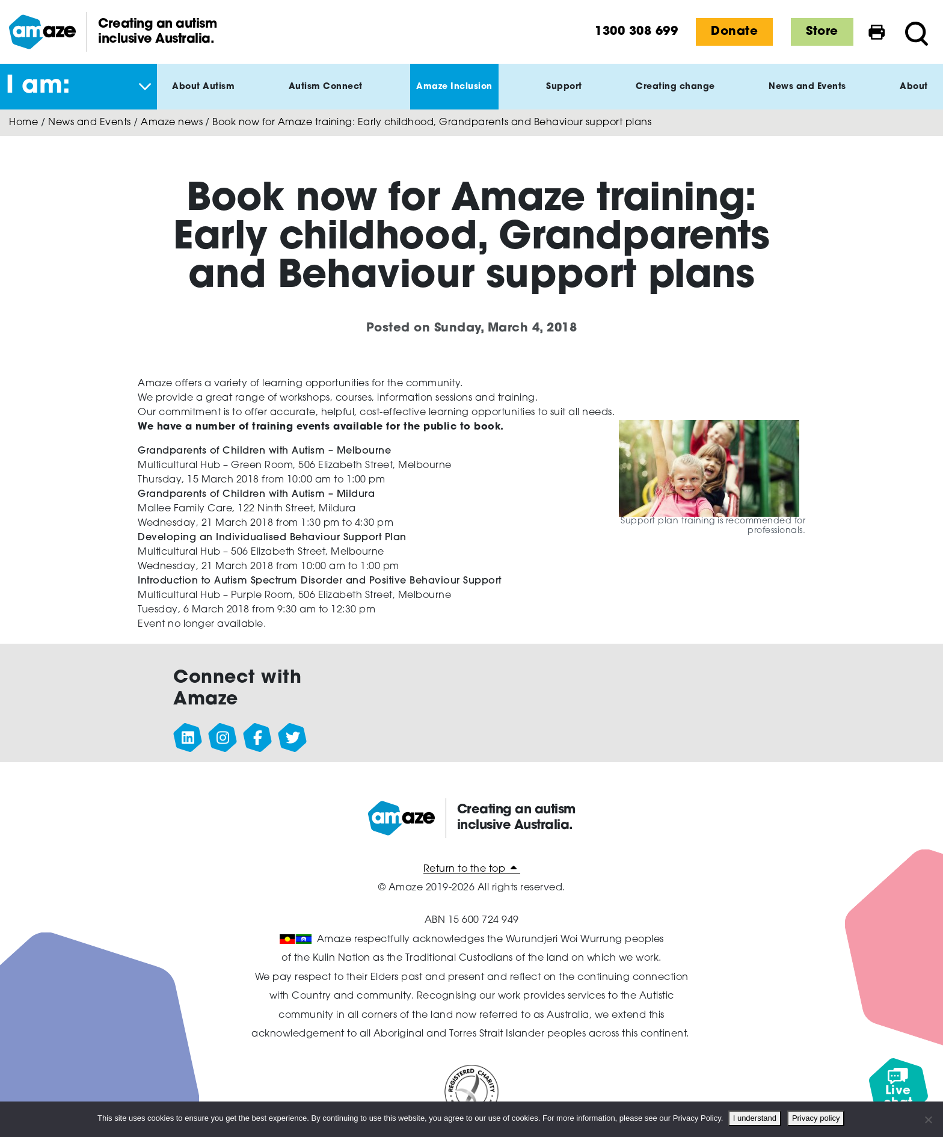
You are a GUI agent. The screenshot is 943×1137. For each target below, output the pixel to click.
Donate (734, 32)
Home (23, 123)
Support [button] (564, 96)
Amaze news (172, 123)
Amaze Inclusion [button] (454, 96)
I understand (755, 1118)
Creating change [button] (675, 96)
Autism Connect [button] (326, 96)
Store (822, 32)
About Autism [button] (203, 96)
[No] (928, 1120)
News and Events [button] (807, 96)
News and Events (89, 123)
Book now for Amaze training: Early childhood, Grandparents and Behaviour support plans (431, 123)
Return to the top (471, 869)
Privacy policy (817, 1118)
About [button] (914, 96)
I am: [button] (38, 87)
